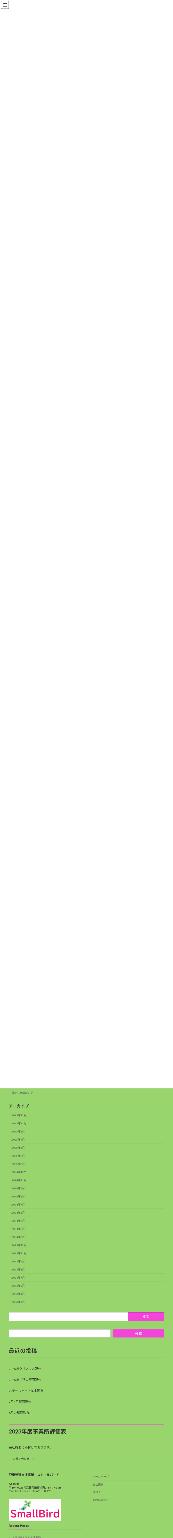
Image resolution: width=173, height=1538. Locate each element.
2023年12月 (18, 1245)
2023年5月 (18, 1293)
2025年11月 (18, 1123)
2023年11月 (18, 1253)
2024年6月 (18, 1212)
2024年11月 (18, 1180)
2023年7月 (18, 1277)
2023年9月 (18, 1261)
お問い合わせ (21, 1458)
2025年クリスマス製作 (25, 1369)
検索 (138, 1333)
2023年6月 (18, 1285)
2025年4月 (18, 1155)
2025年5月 (18, 1147)
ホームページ (101, 1476)
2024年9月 (18, 1188)
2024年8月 (18, 1196)
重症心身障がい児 (22, 1092)
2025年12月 (18, 1115)
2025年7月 (18, 1139)
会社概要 (98, 1484)
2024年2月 (18, 1237)
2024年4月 (18, 1220)
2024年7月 (18, 1204)
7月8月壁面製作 (20, 1402)
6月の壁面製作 (19, 1413)
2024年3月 (18, 1228)
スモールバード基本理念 (26, 1391)
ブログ (97, 1492)
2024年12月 (18, 1172)
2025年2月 (18, 1164)
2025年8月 (18, 1131)
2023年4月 (18, 1302)
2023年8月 (18, 1269)
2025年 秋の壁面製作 (25, 1380)
